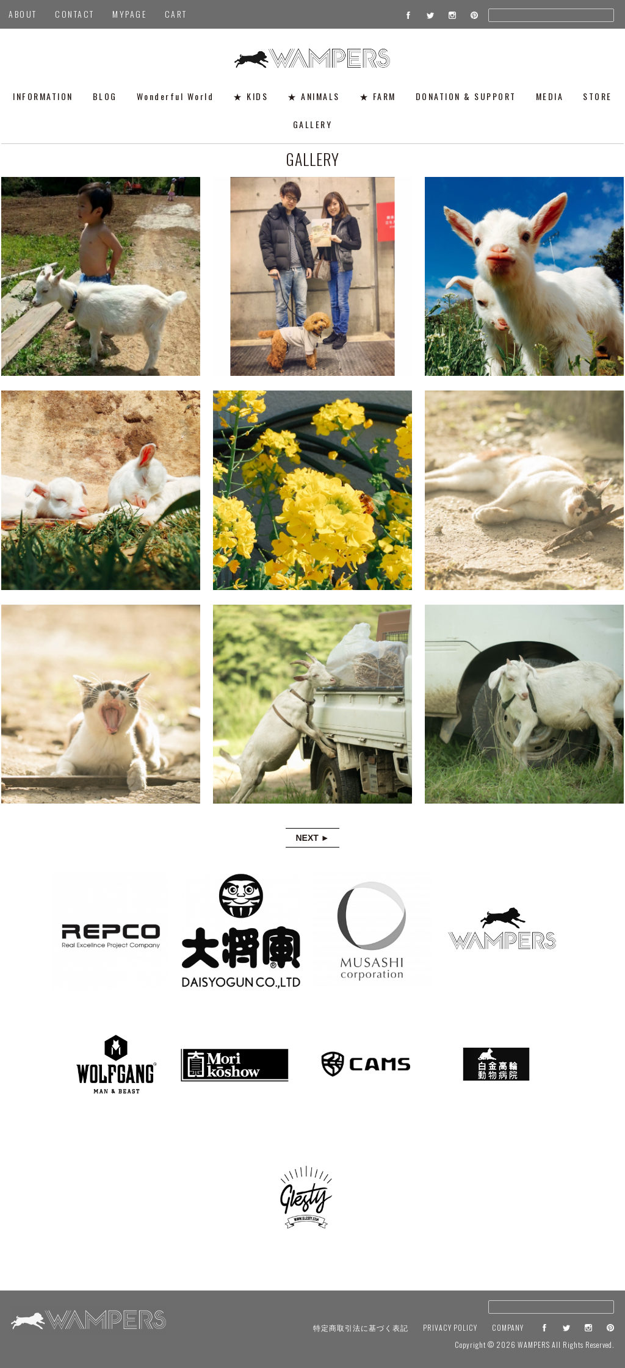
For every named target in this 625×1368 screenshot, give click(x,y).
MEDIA (550, 96)
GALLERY (313, 124)
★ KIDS (250, 96)
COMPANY (508, 1327)
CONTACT (75, 13)
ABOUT (23, 13)
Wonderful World (175, 96)
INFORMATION (43, 96)
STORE (597, 96)
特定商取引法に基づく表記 (360, 1327)
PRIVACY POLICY (450, 1327)
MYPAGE (129, 13)
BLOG (105, 96)
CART (176, 13)
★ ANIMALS (313, 96)
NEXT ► (312, 838)
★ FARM (377, 96)
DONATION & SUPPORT (466, 96)
